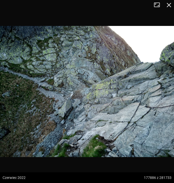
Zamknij (169, 5)
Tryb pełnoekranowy (159, 5)
